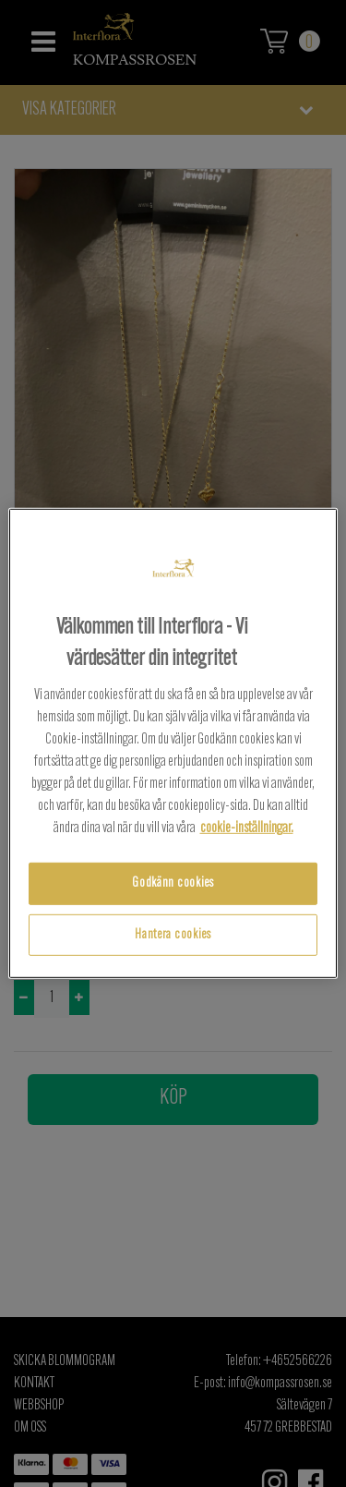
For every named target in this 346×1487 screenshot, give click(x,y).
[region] (172, 743)
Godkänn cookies (173, 883)
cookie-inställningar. (246, 828)
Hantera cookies (173, 935)
